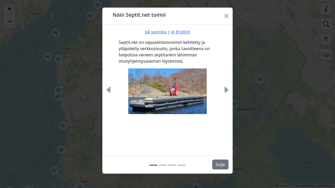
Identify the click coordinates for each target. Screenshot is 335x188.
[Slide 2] (163, 165)
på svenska (156, 32)
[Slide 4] (182, 165)
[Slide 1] (153, 165)
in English (180, 32)
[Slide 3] (172, 165)
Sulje (220, 164)
